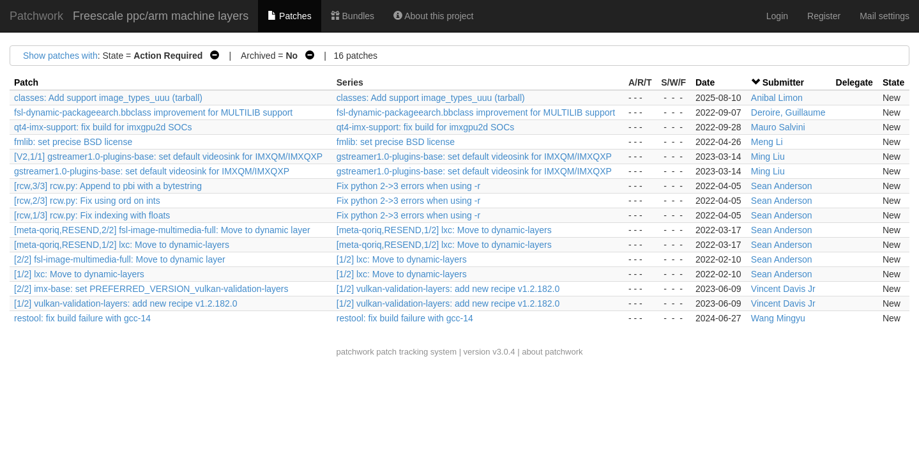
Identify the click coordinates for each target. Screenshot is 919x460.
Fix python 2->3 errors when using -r (408, 186)
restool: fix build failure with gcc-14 (82, 318)
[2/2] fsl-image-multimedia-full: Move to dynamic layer (119, 259)
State (893, 82)
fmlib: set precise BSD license (73, 142)
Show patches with (60, 55)
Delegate (854, 82)
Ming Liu (768, 156)
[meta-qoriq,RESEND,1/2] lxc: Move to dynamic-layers (444, 230)
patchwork (355, 351)
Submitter (783, 82)
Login (777, 16)
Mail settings (884, 16)
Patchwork (36, 16)
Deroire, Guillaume (788, 112)
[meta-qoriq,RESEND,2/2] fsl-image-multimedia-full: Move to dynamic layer (162, 230)
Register (823, 16)
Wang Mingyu (778, 318)
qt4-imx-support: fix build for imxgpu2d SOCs (103, 127)
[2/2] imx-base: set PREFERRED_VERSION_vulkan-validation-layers (151, 289)
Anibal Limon (777, 98)
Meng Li (767, 142)
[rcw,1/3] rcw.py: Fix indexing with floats (92, 215)
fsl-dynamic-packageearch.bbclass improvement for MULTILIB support (153, 112)
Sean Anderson (781, 186)
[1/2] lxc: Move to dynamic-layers (402, 259)
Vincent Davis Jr (783, 289)
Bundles (352, 16)
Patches (289, 16)
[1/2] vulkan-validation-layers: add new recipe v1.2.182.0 (448, 289)
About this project (433, 16)
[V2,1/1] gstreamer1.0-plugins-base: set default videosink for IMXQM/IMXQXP (168, 156)
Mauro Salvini (778, 127)
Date (705, 82)
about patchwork (552, 351)
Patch (26, 82)
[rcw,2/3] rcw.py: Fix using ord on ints (87, 200)
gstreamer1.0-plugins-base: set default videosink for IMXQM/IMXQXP (474, 156)
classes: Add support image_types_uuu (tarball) (108, 98)
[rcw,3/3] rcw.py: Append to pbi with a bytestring (108, 186)
